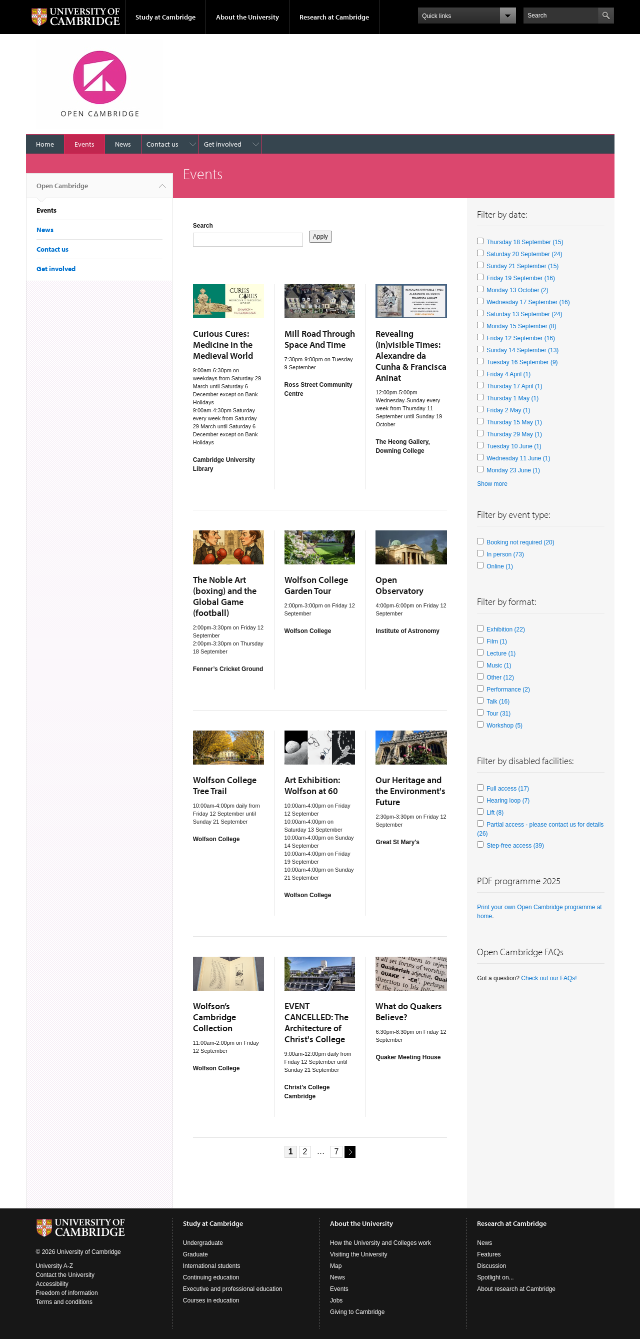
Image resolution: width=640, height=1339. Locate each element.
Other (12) (500, 677)
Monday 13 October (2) (517, 290)
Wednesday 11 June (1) (518, 458)
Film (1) (496, 641)
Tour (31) (498, 713)
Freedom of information (67, 1292)
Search (203, 225)
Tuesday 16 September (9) (522, 362)
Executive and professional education (232, 1288)
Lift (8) (495, 812)
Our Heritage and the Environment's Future (411, 791)
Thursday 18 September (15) (524, 242)
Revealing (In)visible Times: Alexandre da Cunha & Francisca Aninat (411, 355)
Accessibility (52, 1283)
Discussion (491, 1265)
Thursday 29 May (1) (514, 434)
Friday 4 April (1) (508, 374)
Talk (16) (498, 701)
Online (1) (499, 566)
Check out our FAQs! (548, 978)
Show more (492, 483)
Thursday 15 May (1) (514, 422)
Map (336, 1265)
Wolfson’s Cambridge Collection (214, 1017)
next (348, 1151)
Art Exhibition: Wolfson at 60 (312, 785)
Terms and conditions (64, 1301)
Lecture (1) (501, 653)
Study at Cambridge (166, 17)
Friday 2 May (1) (508, 410)
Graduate (195, 1254)
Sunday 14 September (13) (522, 350)
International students (211, 1265)
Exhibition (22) (505, 629)
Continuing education (211, 1277)
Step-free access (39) (515, 845)
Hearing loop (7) (508, 800)
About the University (247, 17)
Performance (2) (508, 689)
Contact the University (65, 1274)
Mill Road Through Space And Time (319, 339)
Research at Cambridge (334, 17)
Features (488, 1254)
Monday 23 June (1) (513, 470)
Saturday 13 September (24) (524, 314)
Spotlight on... (495, 1277)
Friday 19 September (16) (520, 278)
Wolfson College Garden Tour (316, 585)
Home (45, 144)
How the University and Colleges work (380, 1242)
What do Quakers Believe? (409, 1011)
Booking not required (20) (520, 542)
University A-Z (55, 1265)
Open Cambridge (62, 189)
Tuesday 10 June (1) (514, 446)
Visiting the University (359, 1254)
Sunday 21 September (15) (522, 266)
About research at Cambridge (516, 1288)
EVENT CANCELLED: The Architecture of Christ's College (316, 1022)
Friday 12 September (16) (520, 338)
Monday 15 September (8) (521, 326)
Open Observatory (400, 585)
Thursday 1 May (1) (512, 398)
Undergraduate (203, 1242)
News (123, 144)
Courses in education (211, 1300)
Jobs (336, 1300)
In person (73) (505, 554)
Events (84, 144)
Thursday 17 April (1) (514, 386)
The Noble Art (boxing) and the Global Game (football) (224, 596)
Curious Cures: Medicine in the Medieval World (223, 344)
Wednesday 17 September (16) (528, 302)
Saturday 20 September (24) (524, 254)
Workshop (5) (504, 725)
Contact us (162, 144)
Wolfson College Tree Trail (224, 785)
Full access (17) (507, 788)
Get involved (223, 144)
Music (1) (498, 665)
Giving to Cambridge (357, 1311)
